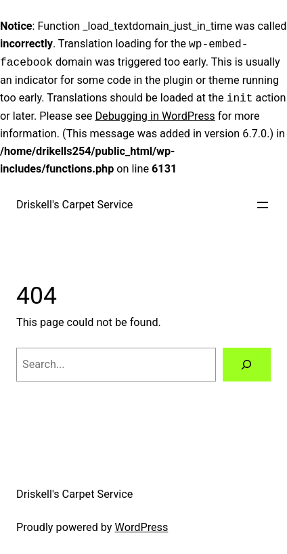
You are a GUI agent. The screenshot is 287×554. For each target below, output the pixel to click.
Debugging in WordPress (155, 114)
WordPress (142, 525)
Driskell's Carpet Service (74, 202)
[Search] (247, 362)
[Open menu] (263, 203)
